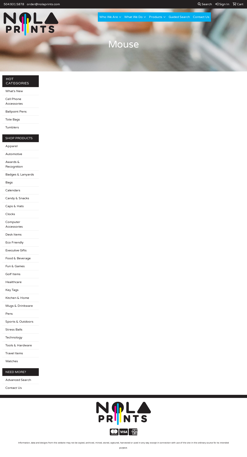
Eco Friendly (14, 242)
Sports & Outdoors (19, 322)
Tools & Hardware (18, 345)
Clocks (10, 214)
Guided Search (179, 17)
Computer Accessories (14, 224)
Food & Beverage (18, 258)
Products (155, 17)
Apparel (11, 146)
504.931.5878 (14, 4)
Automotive (13, 154)
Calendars (12, 190)
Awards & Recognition (14, 164)
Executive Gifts (16, 250)
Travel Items (14, 353)
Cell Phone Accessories (14, 101)
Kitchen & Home (17, 298)
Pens (9, 314)
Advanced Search (18, 380)
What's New (14, 91)
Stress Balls (13, 330)
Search (205, 4)
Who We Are (108, 17)
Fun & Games (15, 266)
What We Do (133, 17)
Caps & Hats (14, 206)
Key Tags (12, 290)
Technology (13, 337)
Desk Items (13, 235)
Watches (11, 361)
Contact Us (201, 17)
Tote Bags (12, 119)
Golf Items (12, 274)
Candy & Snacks (17, 198)
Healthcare (13, 282)
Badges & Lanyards (19, 174)
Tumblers (12, 127)
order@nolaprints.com (43, 4)
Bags (9, 182)
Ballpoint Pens (16, 112)
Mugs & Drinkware (19, 306)
